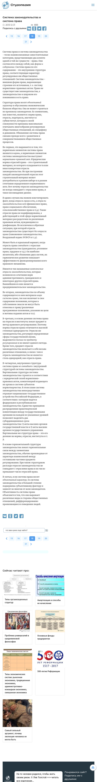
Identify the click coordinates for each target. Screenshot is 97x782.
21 (26, 42)
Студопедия (16, 5)
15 (11, 36)
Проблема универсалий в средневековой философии (17, 638)
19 (39, 36)
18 (32, 36)
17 (25, 36)
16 (18, 36)
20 (46, 36)
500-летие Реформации (48, 671)
